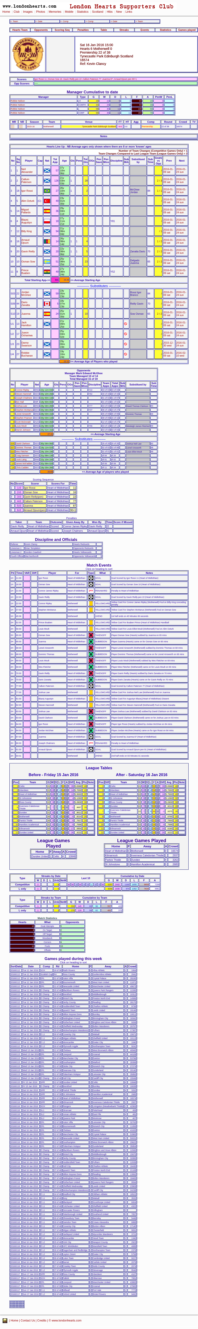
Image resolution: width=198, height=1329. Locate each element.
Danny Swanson (26, 344)
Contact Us (28, 1320)
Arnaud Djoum (25, 241)
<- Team (14, 21)
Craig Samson (22, 455)
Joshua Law (21, 406)
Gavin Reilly (28, 251)
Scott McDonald (23, 422)
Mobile (69, 11)
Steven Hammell (23, 394)
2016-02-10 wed (181, 354)
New (119, 11)
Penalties (83, 29)
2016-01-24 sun (181, 170)
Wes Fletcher (22, 451)
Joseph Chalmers (24, 398)
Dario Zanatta (25, 303)
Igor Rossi (27, 190)
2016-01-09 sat (168, 170)
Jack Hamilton (26, 324)
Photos (40, 11)
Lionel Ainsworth (23, 414)
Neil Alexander (27, 170)
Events (144, 29)
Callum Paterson (26, 180)
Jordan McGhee (26, 293)
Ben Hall (20, 402)
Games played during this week (73, 958)
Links (128, 11)
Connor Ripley (22, 390)
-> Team (139, 21)
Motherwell (48, 126)
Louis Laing (21, 459)
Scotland (97, 11)
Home (6, 11)
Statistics (82, 11)
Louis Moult (21, 426)
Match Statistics (47, 918)
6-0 (120, 126)
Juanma (25, 313)
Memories (55, 11)
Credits (41, 1320)
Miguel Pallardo (26, 211)
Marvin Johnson (23, 430)
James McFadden (24, 463)
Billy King (26, 231)
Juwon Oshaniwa (27, 334)
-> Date (113, 21)
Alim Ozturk (27, 200)
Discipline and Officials (56, 539)
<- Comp (64, 21)
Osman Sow (28, 261)
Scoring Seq (62, 29)
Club (17, 11)
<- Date (38, 21)
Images (28, 11)
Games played (187, 29)
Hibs (109, 11)
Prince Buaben (25, 271)
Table (103, 29)
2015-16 (31, 126)
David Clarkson (23, 443)
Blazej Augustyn (26, 221)
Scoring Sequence (43, 479)
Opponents (41, 29)
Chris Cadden (22, 467)
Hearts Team (20, 29)
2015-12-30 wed (168, 344)
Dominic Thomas (24, 447)
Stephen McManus (24, 410)
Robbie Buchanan (27, 354)
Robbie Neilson (18, 101)
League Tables (99, 768)
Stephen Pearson (24, 418)
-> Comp (89, 21)
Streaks (124, 29)
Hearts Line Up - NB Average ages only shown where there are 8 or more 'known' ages (99, 146)
